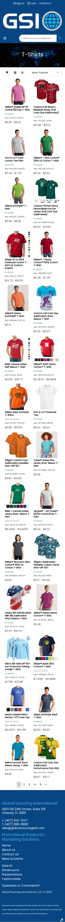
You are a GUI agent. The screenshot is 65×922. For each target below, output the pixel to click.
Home (6, 845)
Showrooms (10, 870)
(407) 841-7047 (16, 820)
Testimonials (11, 879)
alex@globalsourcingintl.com (23, 828)
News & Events (12, 859)
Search (7, 866)
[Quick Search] (38, 38)
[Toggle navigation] (5, 38)
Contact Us (10, 854)
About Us (8, 850)
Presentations (12, 874)
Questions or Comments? (21, 885)
